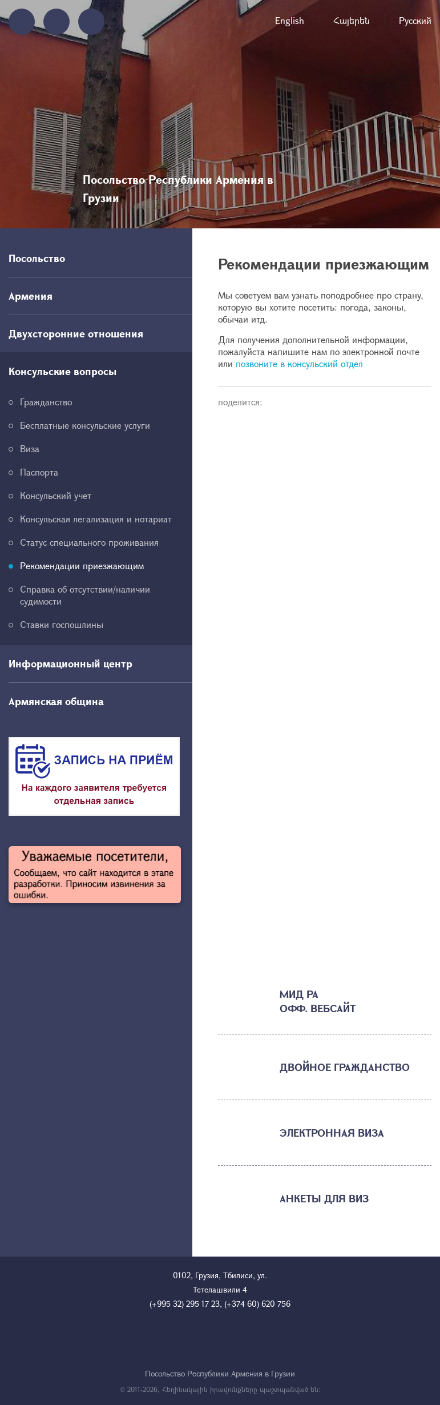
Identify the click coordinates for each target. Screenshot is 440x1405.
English (289, 20)
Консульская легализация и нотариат (96, 519)
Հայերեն (351, 20)
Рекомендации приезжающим (82, 565)
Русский (415, 20)
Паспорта (39, 472)
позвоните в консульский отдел (299, 363)
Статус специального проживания (89, 542)
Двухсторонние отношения (76, 333)
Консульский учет (55, 495)
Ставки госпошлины (61, 624)
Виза (29, 448)
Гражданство (46, 402)
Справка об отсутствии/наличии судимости (85, 595)
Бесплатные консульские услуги (85, 425)
